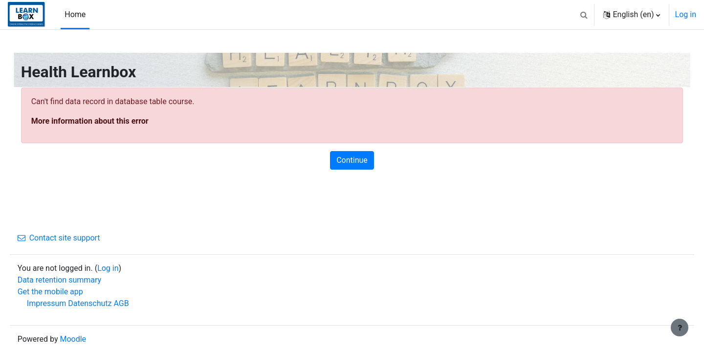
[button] (583, 14)
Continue (352, 160)
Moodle (87, 339)
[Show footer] (679, 327)
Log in (685, 14)
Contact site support (72, 237)
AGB (135, 303)
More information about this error (103, 121)
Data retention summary (73, 280)
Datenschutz (104, 303)
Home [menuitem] (75, 14)
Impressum (60, 303)
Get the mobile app (64, 291)
